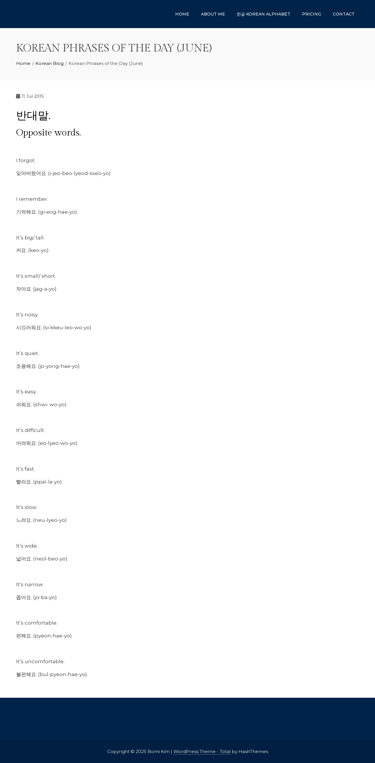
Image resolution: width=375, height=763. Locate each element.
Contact (343, 14)
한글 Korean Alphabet (263, 14)
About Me (213, 14)
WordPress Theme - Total (202, 751)
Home (182, 14)
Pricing (311, 14)
